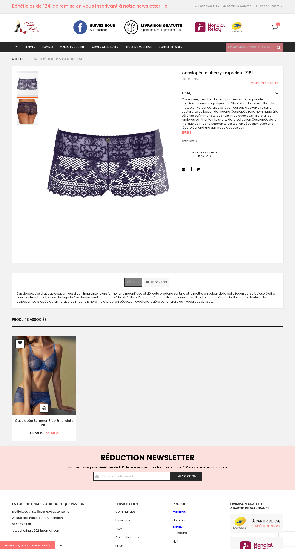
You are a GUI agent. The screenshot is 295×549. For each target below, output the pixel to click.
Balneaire (180, 533)
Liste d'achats (208, 6)
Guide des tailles (265, 83)
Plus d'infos (157, 282)
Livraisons (122, 520)
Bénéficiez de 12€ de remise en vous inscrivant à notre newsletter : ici (90, 6)
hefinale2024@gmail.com (40, 530)
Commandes (125, 511)
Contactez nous (127, 537)
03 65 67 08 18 (21, 524)
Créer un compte (239, 6)
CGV (118, 529)
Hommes (179, 520)
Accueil (17, 59)
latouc (16, 530)
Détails (133, 282)
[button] (164, 164)
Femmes (179, 511)
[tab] (133, 282)
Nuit (175, 541)
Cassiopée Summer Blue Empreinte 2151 (44, 422)
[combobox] (254, 47)
